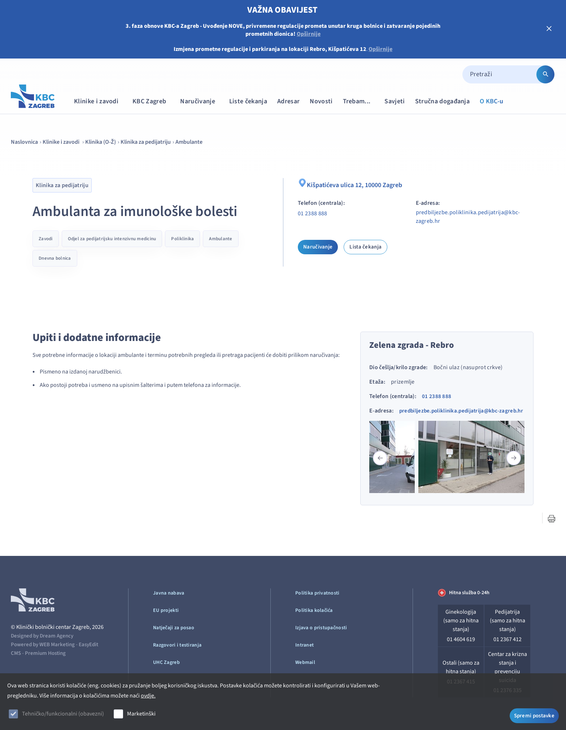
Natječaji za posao (173, 627)
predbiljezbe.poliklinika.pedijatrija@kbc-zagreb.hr (468, 216)
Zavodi (46, 239)
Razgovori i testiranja (177, 645)
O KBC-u (491, 101)
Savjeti (394, 101)
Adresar (288, 101)
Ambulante (189, 142)
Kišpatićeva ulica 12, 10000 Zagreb (354, 184)
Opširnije (309, 34)
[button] (513, 458)
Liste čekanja (248, 101)
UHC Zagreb (166, 662)
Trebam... (360, 101)
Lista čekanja (365, 247)
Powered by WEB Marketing (43, 644)
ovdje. (148, 696)
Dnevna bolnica (55, 258)
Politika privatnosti (317, 593)
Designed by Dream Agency (42, 636)
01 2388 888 (312, 213)
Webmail (305, 662)
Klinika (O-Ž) (100, 142)
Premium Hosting (45, 653)
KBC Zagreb (152, 101)
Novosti (321, 101)
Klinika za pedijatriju (146, 142)
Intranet (304, 645)
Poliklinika (182, 239)
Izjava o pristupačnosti (321, 627)
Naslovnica (24, 142)
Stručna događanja (442, 101)
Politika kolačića (314, 610)
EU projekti (166, 610)
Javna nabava (168, 593)
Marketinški (141, 714)
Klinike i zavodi (99, 101)
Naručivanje (201, 101)
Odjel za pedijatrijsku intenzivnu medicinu (112, 239)
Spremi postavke (534, 714)
